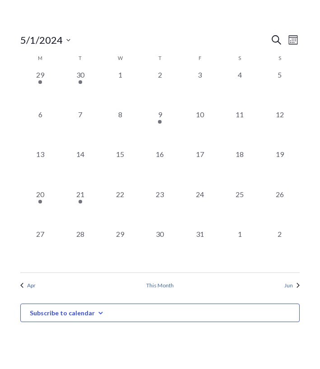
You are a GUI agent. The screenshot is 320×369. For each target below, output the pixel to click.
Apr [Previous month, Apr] (28, 285)
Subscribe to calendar (62, 313)
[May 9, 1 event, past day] (160, 129)
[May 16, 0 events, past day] (160, 169)
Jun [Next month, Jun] (292, 285)
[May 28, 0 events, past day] (80, 248)
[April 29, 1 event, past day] (40, 89)
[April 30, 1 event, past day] (80, 89)
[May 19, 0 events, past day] (280, 169)
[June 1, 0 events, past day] (240, 248)
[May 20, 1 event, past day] (40, 209)
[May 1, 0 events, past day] (120, 89)
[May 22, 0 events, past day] (120, 209)
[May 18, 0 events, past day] (240, 169)
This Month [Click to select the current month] (160, 285)
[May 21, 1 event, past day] (80, 209)
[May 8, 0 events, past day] (120, 129)
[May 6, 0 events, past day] (40, 129)
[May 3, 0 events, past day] (200, 89)
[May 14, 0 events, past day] (80, 169)
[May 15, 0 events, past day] (120, 169)
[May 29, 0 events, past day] (120, 248)
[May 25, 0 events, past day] (240, 209)
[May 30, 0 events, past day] (160, 248)
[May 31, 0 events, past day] (200, 248)
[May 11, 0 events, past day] (240, 129)
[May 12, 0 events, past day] (280, 129)
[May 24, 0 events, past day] (200, 209)
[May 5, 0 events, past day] (280, 89)
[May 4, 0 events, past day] (240, 89)
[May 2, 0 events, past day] (160, 89)
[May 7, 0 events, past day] (80, 129)
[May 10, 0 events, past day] (200, 129)
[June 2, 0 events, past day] (280, 248)
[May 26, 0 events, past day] (280, 209)
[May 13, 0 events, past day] (40, 169)
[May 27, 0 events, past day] (40, 248)
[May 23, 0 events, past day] (160, 209)
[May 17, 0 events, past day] (200, 169)
